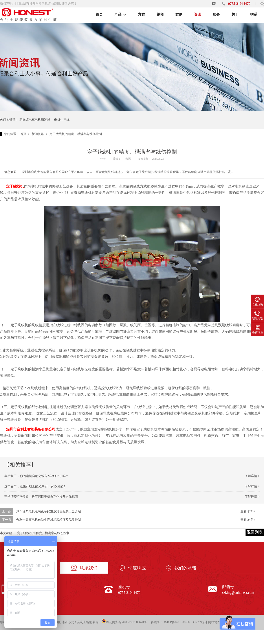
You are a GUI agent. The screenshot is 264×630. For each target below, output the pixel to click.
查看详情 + (247, 511)
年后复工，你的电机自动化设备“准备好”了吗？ (36, 476)
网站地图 (214, 622)
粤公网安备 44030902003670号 (124, 621)
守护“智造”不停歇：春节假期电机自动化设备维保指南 (41, 496)
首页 (23, 134)
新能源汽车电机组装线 (34, 119)
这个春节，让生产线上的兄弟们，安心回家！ (35, 486)
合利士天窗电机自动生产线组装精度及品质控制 (48, 519)
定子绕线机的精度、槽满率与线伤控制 (76, 134)
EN (214, 3)
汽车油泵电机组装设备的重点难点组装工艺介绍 (48, 511)
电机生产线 (62, 119)
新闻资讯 (38, 134)
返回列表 (255, 532)
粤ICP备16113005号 (177, 622)
